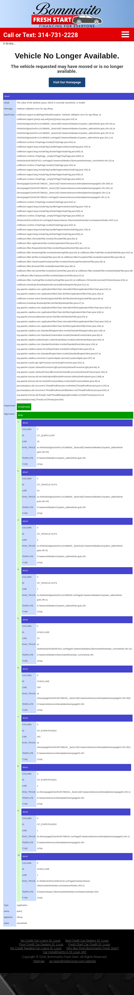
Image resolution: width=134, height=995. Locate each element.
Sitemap (38, 961)
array (20, 415)
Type (6, 905)
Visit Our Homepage (67, 82)
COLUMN (26, 429)
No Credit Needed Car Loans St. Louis (36, 948)
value (6, 923)
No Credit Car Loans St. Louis (41, 940)
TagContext (9, 414)
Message (8, 108)
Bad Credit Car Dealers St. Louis (87, 940)
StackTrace (9, 114)
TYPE (25, 464)
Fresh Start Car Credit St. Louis (89, 944)
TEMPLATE (27, 458)
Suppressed (9, 405)
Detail (6, 103)
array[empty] (24, 407)
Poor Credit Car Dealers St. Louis (41, 944)
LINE (24, 441)
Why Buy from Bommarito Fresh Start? (92, 948)
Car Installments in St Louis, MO (64, 952)
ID (23, 435)
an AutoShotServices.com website (72, 961)
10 (19, 855)
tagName (8, 917)
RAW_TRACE (29, 447)
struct (25, 423)
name (6, 911)
